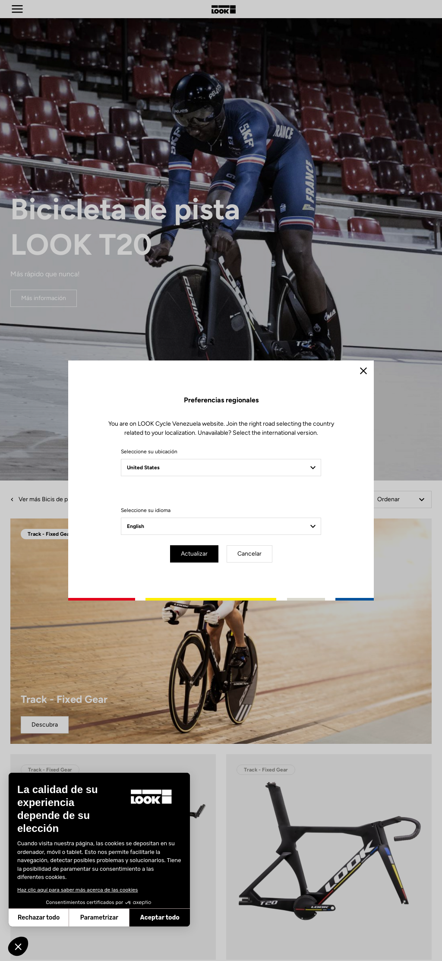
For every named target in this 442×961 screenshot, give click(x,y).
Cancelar (249, 553)
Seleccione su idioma (145, 510)
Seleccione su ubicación (149, 452)
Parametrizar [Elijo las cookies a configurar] (55, 917)
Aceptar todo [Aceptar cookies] (115, 917)
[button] (18, 946)
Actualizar (194, 553)
